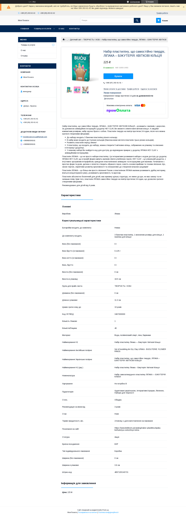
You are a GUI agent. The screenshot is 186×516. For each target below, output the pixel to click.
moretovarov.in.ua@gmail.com (35, 137)
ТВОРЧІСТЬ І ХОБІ (91, 40)
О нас (61, 29)
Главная (24, 29)
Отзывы (24, 56)
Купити (118, 76)
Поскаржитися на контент (87, 512)
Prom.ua (105, 510)
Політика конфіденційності (108, 512)
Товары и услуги (42, 29)
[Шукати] (137, 20)
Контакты (74, 29)
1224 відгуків (135, 2)
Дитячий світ (75, 40)
